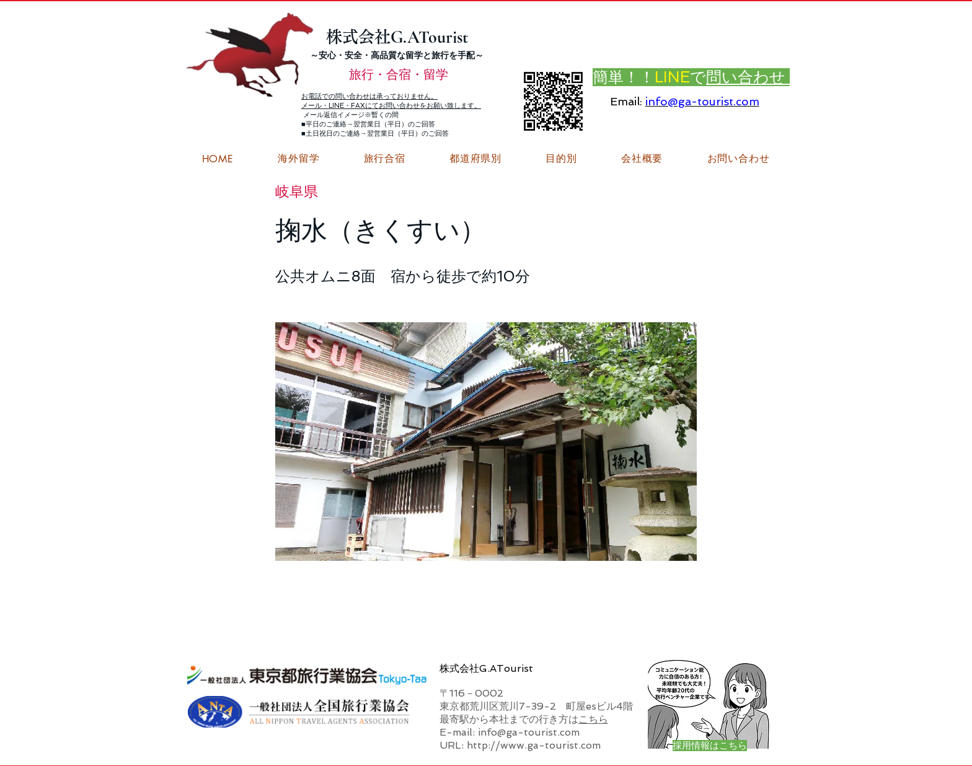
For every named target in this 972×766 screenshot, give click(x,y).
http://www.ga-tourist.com (534, 745)
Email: (626, 101)
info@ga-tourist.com (702, 101)
